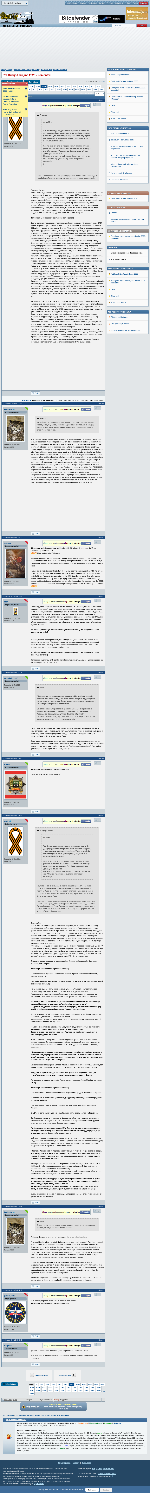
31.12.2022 (101, 81)
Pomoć (135, 3)
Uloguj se (83, 3)
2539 (56, 1387)
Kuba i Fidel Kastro (118, 222)
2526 (53, 1384)
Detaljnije (117, 1423)
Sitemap (76, 1463)
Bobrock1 (8, 764)
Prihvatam (92, 1490)
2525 (47, 1384)
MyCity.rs (99, 1469)
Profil (36, 393)
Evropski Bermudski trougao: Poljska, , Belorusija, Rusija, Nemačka (11, 100)
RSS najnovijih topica (119, 236)
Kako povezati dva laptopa (121, 362)
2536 (86, 87)
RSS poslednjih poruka (120, 243)
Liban (113, 209)
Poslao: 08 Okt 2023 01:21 (13, 596)
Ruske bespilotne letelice (121, 264)
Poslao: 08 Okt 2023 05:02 (13, 759)
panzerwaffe (9, 1296)
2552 (83, 90)
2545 (40, 90)
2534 (74, 87)
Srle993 (7, 543)
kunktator (8, 409)
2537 (92, 87)
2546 (46, 90)
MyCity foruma (38, 1484)
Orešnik (114, 132)
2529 (44, 87)
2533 (68, 87)
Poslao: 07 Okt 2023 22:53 (13, 403)
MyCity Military (72, 3)
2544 (34, 90)
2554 (95, 90)
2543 (28, 90)
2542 (74, 1387)
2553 (89, 90)
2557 (92, 1390)
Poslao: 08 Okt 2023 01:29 (13, 672)
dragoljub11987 (10, 678)
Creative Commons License (107, 1474)
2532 (62, 87)
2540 (62, 1387)
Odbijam (106, 1490)
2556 (86, 1390)
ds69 (6, 821)
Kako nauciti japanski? (120, 323)
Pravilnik (110, 3)
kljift (6, 602)
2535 (80, 87)
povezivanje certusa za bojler (122, 329)
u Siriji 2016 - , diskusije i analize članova (12, 112)
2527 (31, 87)
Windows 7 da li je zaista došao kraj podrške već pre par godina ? (125, 346)
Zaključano (33, 82)
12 (98, 104)
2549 (65, 90)
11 (98, 1211)
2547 (52, 90)
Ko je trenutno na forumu (16, 1420)
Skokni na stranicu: (87, 94)
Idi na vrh (101, 100)
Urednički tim (86, 1463)
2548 (58, 90)
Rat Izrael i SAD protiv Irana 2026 (124, 117)
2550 (71, 90)
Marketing (143, 3)
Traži (128, 3)
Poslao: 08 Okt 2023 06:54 (13, 815)
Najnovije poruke (64, 1463)
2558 (98, 1390)
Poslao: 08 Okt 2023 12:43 (13, 1290)
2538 (98, 87)
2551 (77, 90)
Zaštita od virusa (108, 1469)
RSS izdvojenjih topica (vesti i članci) (125, 249)
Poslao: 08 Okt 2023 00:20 (13, 537)
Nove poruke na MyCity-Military (122, 259)
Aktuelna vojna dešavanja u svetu (26, 70)
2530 (50, 87)
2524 (41, 1384)
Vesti (93, 1469)
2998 (32, 1393)
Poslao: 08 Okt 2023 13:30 (13, 1340)
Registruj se (92, 3)
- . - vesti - (11, 89)
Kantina (101, 3)
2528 (38, 87)
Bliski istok (115, 215)
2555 (101, 90)
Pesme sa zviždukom (119, 369)
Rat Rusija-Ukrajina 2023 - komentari (54, 70)
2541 (68, 1387)
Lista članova (119, 3)
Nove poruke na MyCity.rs (119, 317)
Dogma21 (8, 1346)
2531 (56, 87)
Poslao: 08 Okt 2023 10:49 (13, 1206)
